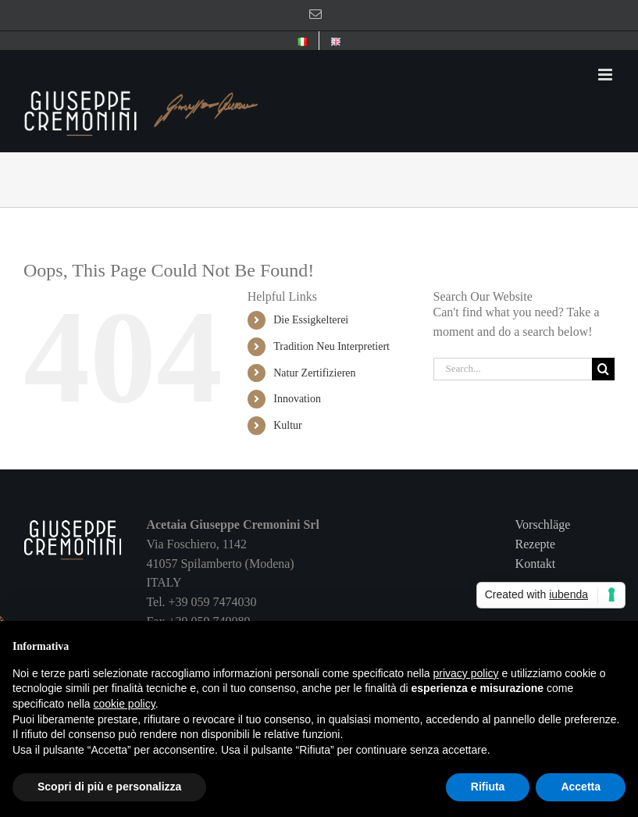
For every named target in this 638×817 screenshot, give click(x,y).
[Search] (603, 369)
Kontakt (535, 563)
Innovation (297, 399)
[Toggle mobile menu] (606, 74)
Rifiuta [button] (488, 786)
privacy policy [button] (466, 673)
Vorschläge (543, 524)
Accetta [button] (581, 786)
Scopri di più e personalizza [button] (109, 786)
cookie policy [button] (124, 703)
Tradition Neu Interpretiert (331, 346)
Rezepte (535, 544)
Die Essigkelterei (310, 320)
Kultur (287, 425)
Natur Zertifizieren (314, 373)
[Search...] (512, 369)
